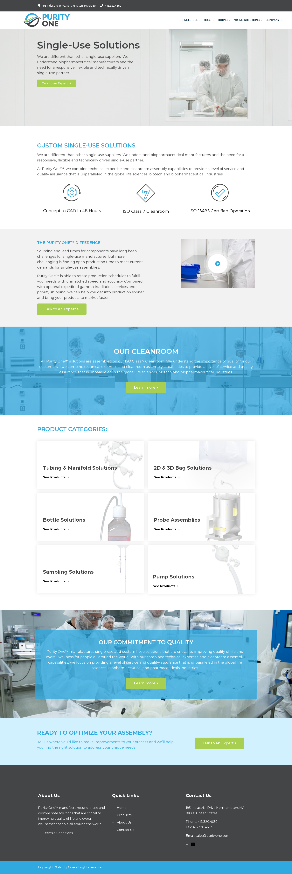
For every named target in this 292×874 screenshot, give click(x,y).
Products (124, 815)
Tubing (222, 20)
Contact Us (125, 830)
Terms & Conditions (58, 833)
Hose (207, 20)
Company (272, 20)
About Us (124, 822)
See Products (56, 477)
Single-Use (190, 20)
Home (121, 808)
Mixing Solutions (247, 20)
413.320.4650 (110, 6)
